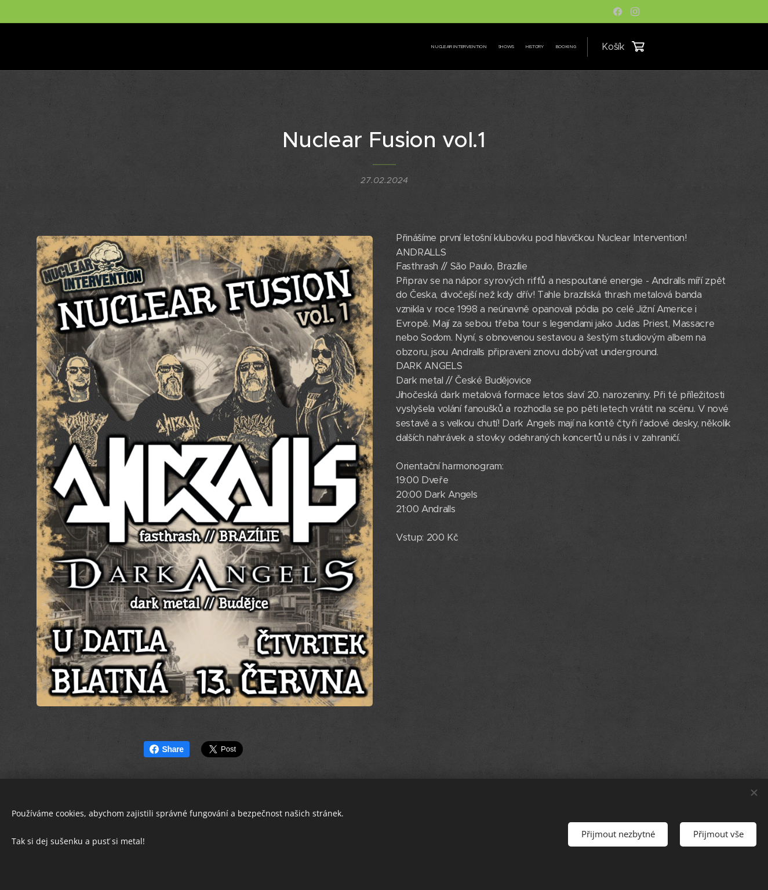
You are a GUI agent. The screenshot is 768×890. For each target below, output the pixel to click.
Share (167, 749)
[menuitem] (542, 46)
